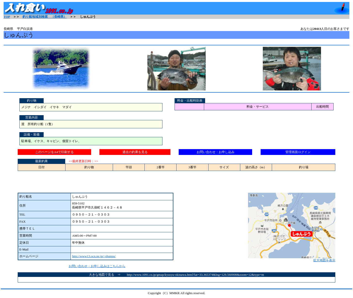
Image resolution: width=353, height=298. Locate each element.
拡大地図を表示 (291, 258)
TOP (7, 16)
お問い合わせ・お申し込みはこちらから (97, 266)
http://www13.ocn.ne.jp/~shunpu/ (93, 256)
